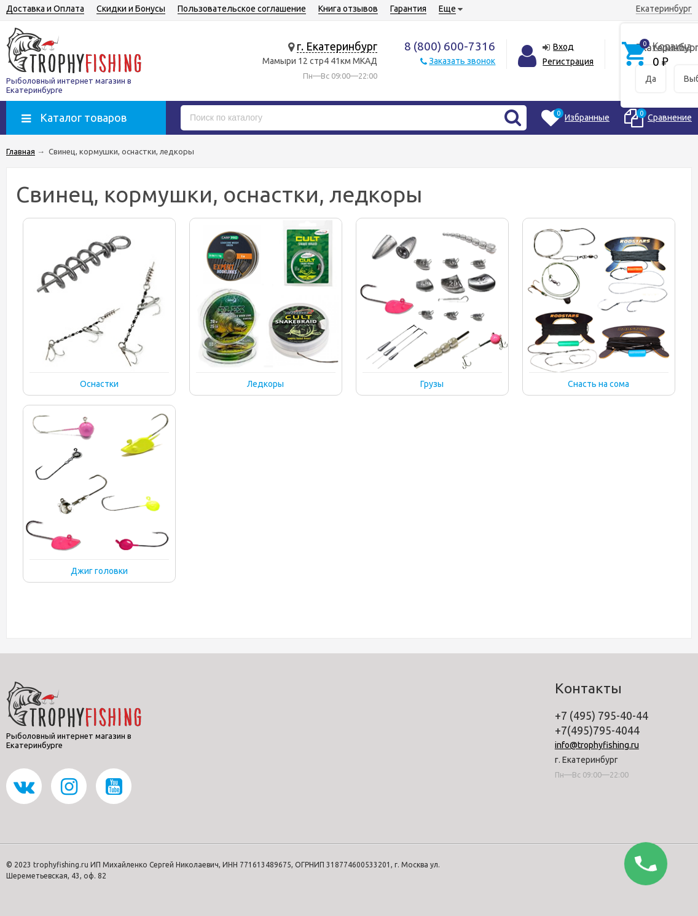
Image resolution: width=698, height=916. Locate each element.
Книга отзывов (348, 9)
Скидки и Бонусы (130, 9)
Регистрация (568, 61)
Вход (563, 47)
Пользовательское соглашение (242, 9)
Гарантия (408, 9)
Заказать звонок (462, 61)
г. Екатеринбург (337, 46)
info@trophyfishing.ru (597, 745)
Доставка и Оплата (45, 9)
